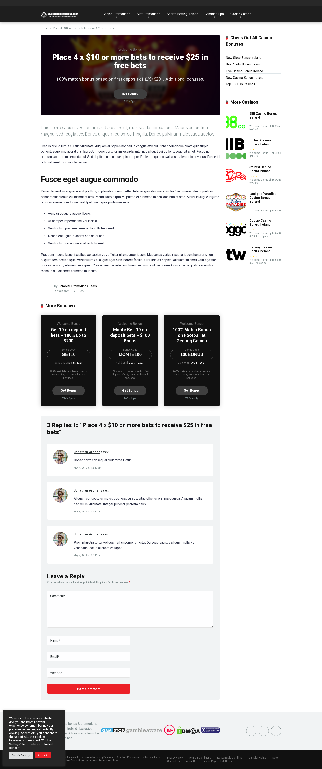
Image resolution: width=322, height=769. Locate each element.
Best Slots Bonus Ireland (243, 64)
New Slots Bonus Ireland (243, 58)
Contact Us (173, 761)
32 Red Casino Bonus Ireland (260, 169)
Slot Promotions (148, 14)
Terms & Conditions (200, 757)
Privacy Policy (175, 757)
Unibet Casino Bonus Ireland (260, 142)
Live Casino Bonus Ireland (244, 71)
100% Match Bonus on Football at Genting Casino (192, 335)
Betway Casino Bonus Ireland (260, 249)
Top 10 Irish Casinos (240, 84)
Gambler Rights (257, 757)
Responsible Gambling (230, 757)
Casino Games (240, 14)
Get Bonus (130, 94)
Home (44, 28)
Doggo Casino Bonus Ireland (260, 222)
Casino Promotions (116, 14)
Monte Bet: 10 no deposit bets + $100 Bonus (130, 335)
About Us (191, 761)
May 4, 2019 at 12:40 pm (87, 467)
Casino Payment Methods (217, 761)
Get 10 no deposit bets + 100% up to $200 (68, 335)
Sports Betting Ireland (182, 14)
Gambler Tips (214, 14)
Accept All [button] (43, 755)
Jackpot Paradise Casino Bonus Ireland (263, 198)
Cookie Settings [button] (21, 755)
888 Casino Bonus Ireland (263, 115)
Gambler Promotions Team (78, 286)
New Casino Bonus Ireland (244, 78)
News (275, 757)
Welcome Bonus (130, 49)
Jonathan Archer (87, 452)
